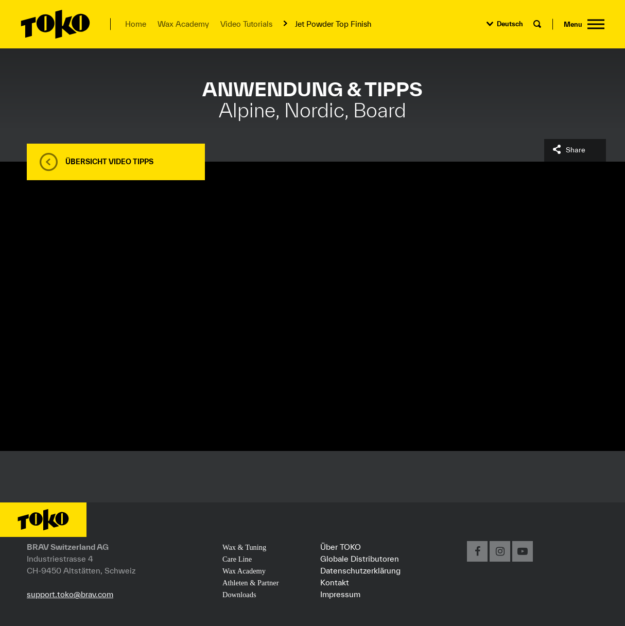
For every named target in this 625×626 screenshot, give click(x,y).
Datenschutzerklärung (360, 570)
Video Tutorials (246, 24)
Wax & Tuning (244, 547)
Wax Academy (183, 24)
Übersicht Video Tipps (109, 162)
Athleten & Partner (250, 583)
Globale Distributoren (359, 558)
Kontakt (334, 582)
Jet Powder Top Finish (333, 24)
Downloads (239, 594)
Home (135, 24)
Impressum (340, 594)
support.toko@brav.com (70, 594)
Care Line (237, 559)
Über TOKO (340, 546)
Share (575, 150)
